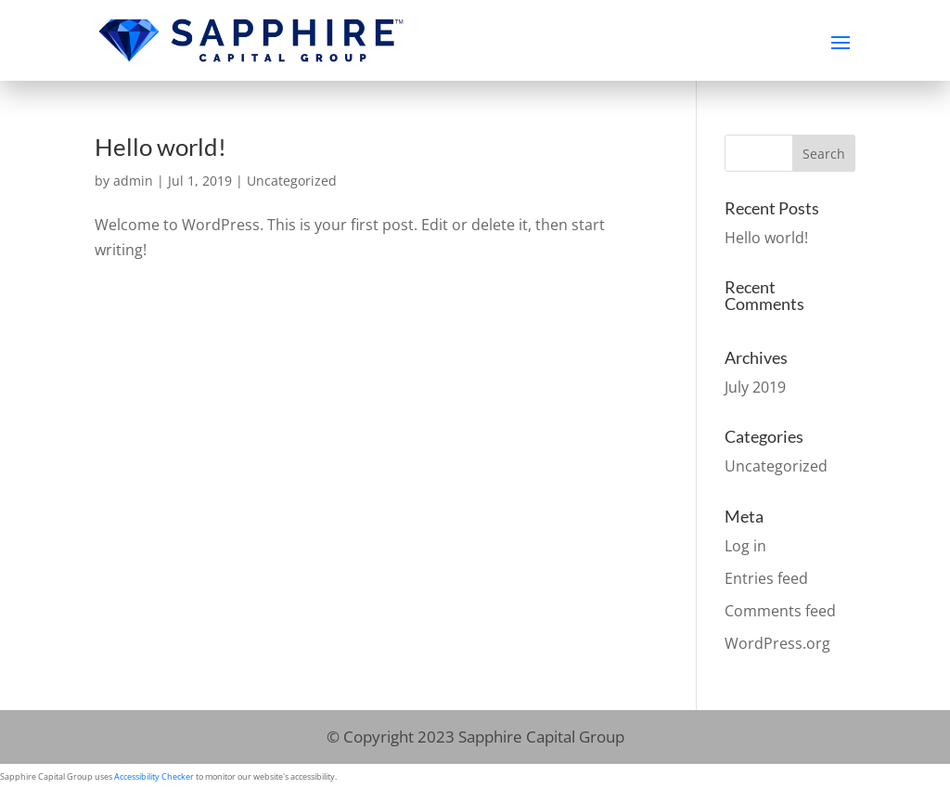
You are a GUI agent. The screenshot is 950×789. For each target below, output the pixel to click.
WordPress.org (777, 643)
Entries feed (766, 578)
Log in (745, 546)
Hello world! (160, 147)
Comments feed (780, 611)
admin (133, 180)
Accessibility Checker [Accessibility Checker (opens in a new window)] (154, 776)
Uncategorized (292, 180)
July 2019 (755, 387)
